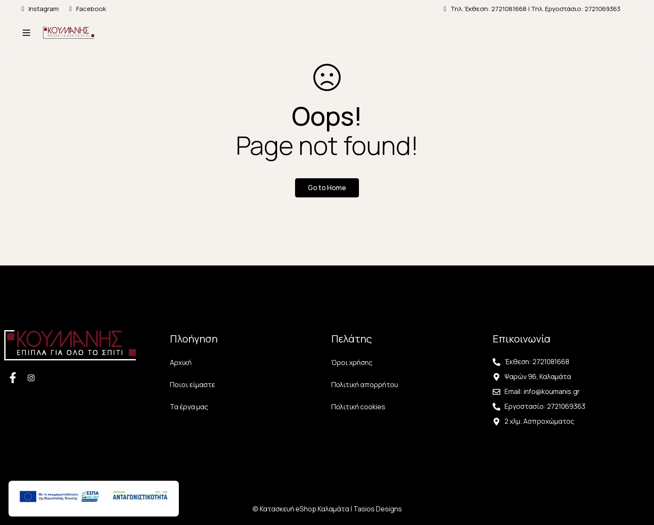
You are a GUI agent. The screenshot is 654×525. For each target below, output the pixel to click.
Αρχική (181, 362)
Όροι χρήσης (352, 362)
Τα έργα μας (189, 406)
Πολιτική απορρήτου (364, 384)
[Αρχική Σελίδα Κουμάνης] (75, 41)
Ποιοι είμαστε (192, 384)
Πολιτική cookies (358, 406)
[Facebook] (12, 377)
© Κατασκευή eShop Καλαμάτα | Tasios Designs (327, 509)
